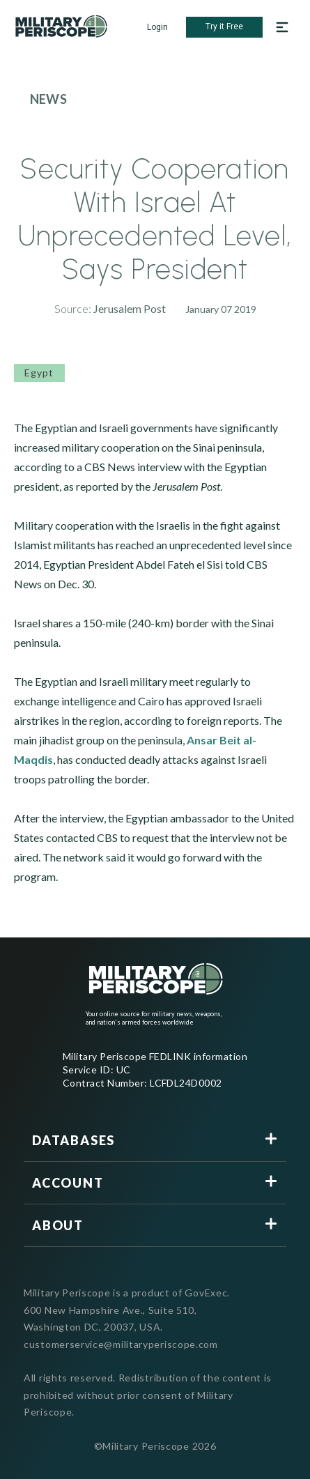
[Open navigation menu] (282, 27)
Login (157, 27)
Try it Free (224, 26)
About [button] (58, 1225)
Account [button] (68, 1182)
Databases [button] (73, 1140)
